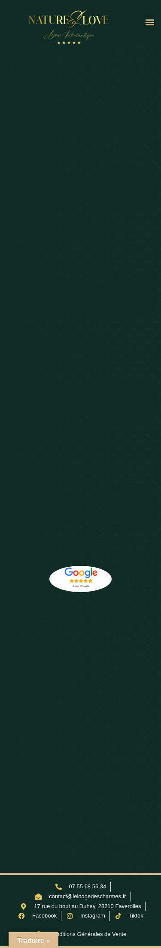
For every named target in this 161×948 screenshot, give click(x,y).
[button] (150, 22)
